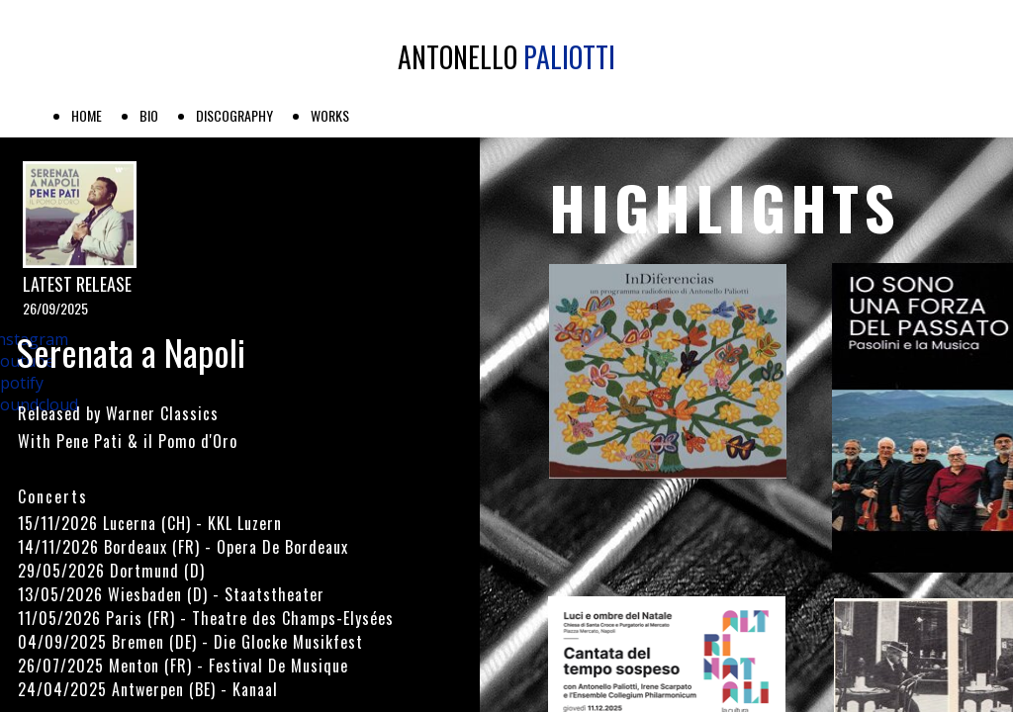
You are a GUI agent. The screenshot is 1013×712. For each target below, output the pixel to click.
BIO (148, 115)
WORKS (330, 115)
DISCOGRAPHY (234, 115)
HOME (86, 115)
